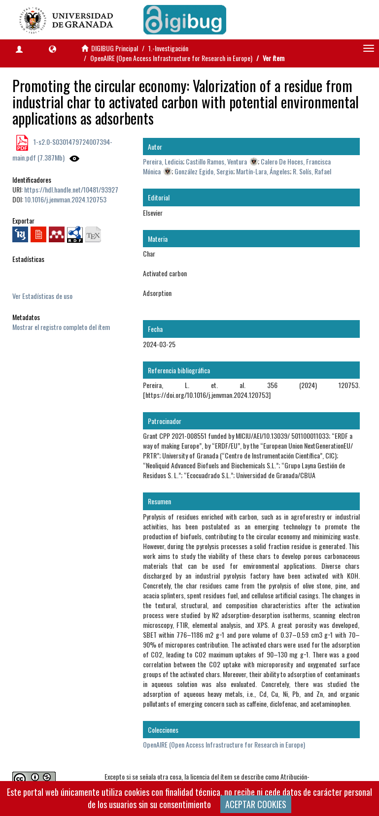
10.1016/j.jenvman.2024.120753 (65, 199)
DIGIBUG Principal (114, 48)
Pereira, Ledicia (163, 161)
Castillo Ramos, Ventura (216, 161)
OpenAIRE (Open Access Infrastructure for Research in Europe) (171, 58)
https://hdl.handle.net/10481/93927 (71, 189)
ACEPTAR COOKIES (255, 804)
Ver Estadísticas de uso (42, 296)
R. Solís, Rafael (312, 171)
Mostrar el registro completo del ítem (61, 327)
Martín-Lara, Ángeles (263, 171)
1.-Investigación (168, 48)
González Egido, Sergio (203, 171)
